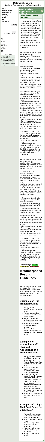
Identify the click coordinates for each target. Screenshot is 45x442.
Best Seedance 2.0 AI (9, 59)
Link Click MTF (7, 56)
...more (35, 37)
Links (4, 17)
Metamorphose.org (22, 3)
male (2, 47)
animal (3, 40)
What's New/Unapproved (26, 8)
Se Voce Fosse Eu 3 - (9, 62)
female (3, 41)
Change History (25, 9)
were (2, 51)
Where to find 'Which (9, 63)
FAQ (3, 19)
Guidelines (5, 21)
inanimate (4, 45)
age (2, 38)
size (2, 50)
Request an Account (9, 33)
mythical (3, 48)
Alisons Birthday (7, 60)
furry (2, 43)
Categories (5, 16)
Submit (4, 14)
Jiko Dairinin (6, 57)
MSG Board (8, 54)
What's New (5, 9)
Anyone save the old (9, 65)
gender (3, 44)
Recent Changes (7, 10)
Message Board (7, 12)
